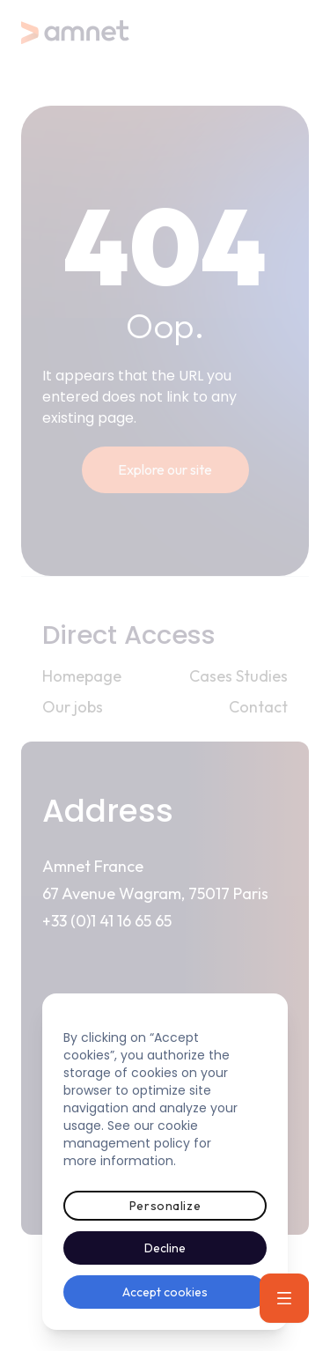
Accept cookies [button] (165, 1292)
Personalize (165, 1206)
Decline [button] (165, 1248)
